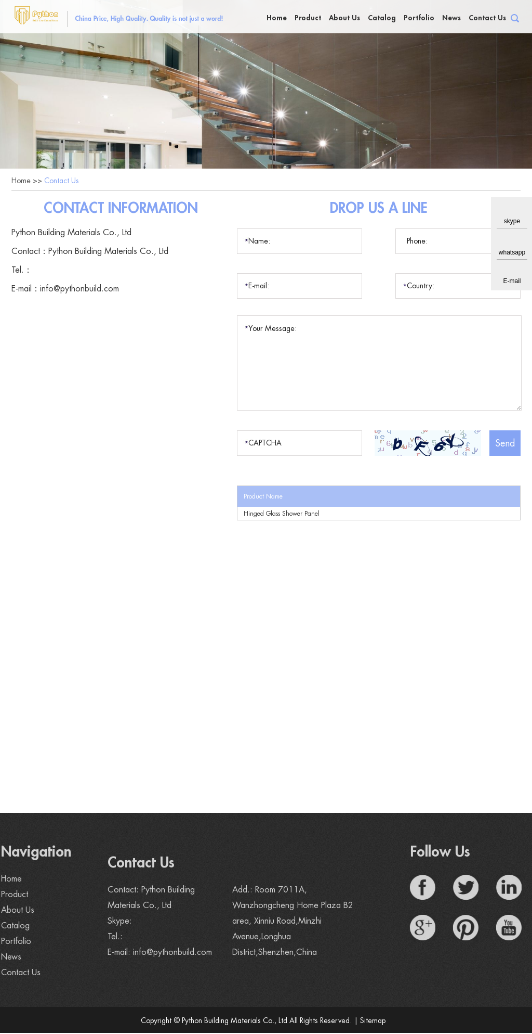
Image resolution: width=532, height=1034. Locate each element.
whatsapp (512, 252)
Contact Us (487, 17)
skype (512, 221)
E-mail (512, 281)
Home (277, 17)
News (451, 17)
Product (308, 17)
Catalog (382, 17)
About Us (344, 17)
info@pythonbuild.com (79, 290)
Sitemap (372, 1021)
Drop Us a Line (379, 209)
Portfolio (419, 17)
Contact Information (120, 209)
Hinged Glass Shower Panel (282, 515)
